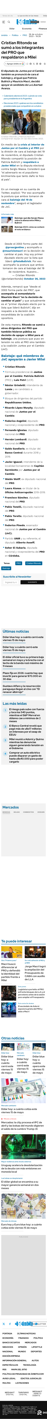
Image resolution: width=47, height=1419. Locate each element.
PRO (25, 35)
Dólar (12, 28)
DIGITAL (10, 1393)
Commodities (28, 812)
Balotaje (6, 568)
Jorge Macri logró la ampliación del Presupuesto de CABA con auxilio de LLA (35, 973)
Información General (14, 1360)
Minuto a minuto (10, 1119)
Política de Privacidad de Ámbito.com (23, 1374)
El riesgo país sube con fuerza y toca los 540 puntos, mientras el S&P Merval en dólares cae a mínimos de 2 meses (26, 715)
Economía (26, 28)
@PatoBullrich (22, 261)
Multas (6, 1383)
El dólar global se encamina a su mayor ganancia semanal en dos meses (20, 1185)
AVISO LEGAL (9, 1378)
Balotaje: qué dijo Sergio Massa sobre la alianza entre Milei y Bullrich (29, 220)
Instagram (16, 1324)
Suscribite (32, 582)
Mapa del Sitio (19, 1369)
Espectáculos (10, 1365)
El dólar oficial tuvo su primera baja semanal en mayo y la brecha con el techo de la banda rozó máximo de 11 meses (23, 661)
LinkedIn (23, 1324)
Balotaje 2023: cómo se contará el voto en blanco (29, 228)
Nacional (7, 1351)
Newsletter (39, 1324)
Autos (35, 1360)
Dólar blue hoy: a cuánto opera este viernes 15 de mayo (39, 1064)
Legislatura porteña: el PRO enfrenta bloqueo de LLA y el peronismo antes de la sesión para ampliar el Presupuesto (31, 993)
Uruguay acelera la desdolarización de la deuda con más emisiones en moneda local (21, 1168)
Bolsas (17, 812)
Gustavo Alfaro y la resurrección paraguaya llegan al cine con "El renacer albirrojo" (22, 689)
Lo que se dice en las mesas (28, 16)
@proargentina (14, 247)
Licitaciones (22, 1383)
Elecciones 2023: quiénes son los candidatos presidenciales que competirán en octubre (23, 104)
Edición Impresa (11, 1356)
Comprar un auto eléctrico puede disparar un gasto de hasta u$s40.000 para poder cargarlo (26, 757)
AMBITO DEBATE (37, 1393)
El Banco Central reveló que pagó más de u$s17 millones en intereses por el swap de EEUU (25, 730)
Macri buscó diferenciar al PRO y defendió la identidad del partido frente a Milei (10, 972)
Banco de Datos (11, 1342)
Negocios (7, 1347)
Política (15, 35)
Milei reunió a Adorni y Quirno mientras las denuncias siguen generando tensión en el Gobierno (26, 744)
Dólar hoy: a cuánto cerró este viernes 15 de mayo (20, 648)
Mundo (22, 1351)
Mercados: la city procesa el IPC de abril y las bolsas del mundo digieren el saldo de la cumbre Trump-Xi (22, 1126)
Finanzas (23, 1338)
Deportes (36, 1351)
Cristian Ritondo (33, 563)
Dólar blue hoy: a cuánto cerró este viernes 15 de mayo (23, 638)
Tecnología (29, 1365)
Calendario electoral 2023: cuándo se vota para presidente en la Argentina (23, 97)
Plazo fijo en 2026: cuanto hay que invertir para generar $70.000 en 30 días (23, 676)
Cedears (41, 812)
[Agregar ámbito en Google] (14, 64)
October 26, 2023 (34, 278)
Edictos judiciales (31, 1378)
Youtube (29, 1324)
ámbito (4, 35)
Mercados (30, 1342)
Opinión (22, 1347)
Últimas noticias (26, 1333)
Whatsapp (36, 1324)
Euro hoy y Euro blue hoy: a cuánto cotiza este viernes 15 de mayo (21, 1226)
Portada (7, 1333)
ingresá (43, 22)
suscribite (34, 22)
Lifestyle (37, 1347)
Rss (4, 1369)
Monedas (6, 812)
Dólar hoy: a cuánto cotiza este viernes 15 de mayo (19, 1110)
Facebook (10, 1324)
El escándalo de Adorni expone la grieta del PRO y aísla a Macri (30, 1009)
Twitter (3, 1324)
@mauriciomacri (12, 250)
